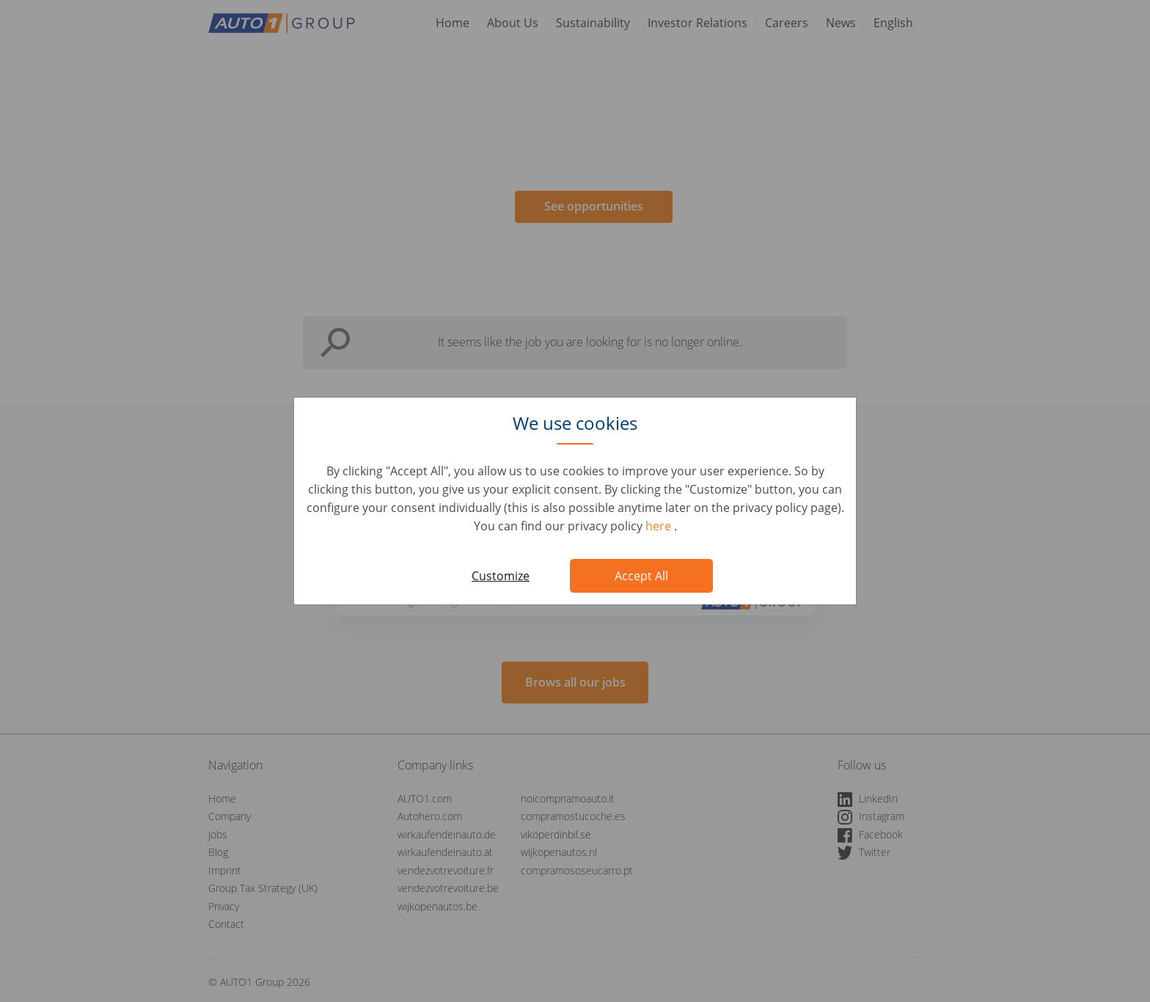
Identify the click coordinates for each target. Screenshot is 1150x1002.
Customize (501, 576)
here (659, 526)
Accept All (641, 576)
